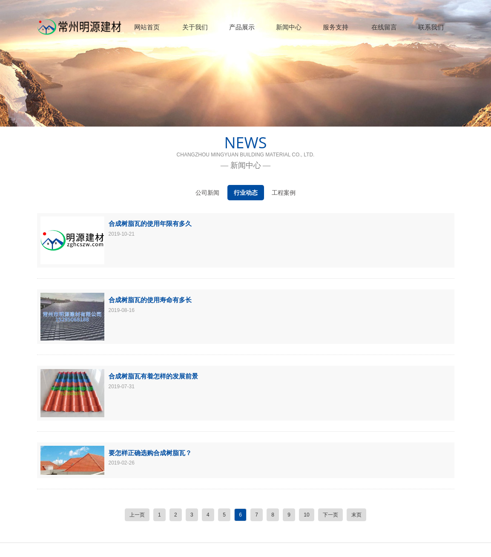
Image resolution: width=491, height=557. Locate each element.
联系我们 (431, 27)
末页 (356, 515)
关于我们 (195, 27)
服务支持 (335, 27)
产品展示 (242, 27)
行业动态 (246, 192)
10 (306, 515)
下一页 (330, 515)
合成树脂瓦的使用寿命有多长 (150, 299)
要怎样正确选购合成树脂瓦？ (150, 452)
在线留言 (384, 27)
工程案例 (284, 192)
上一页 (137, 515)
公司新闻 (207, 192)
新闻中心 (288, 27)
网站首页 (147, 27)
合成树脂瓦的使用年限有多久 (150, 223)
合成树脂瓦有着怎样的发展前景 (153, 376)
